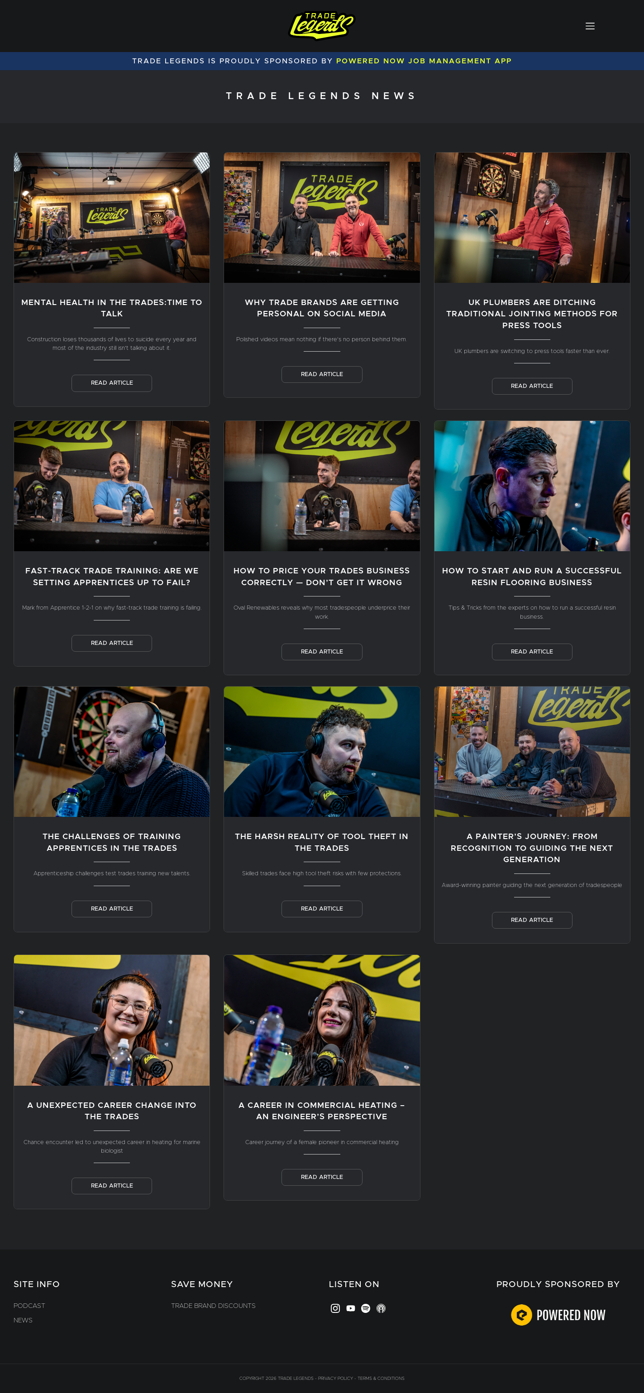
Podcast (29, 1306)
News (23, 1320)
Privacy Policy (335, 1378)
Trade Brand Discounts (213, 1306)
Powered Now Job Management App (424, 61)
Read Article (112, 383)
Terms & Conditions (381, 1378)
